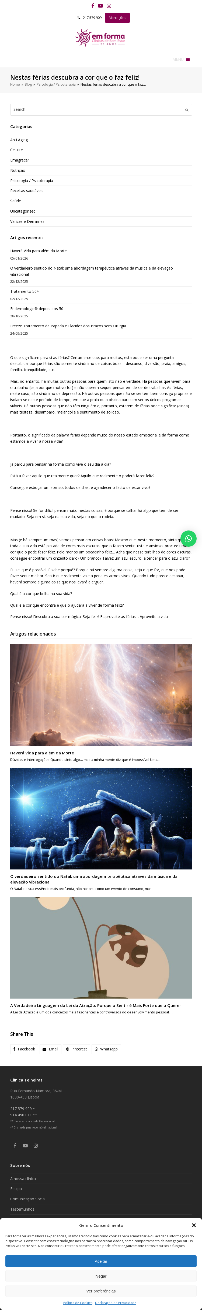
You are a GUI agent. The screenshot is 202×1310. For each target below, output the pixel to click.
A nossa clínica (23, 1178)
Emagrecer (19, 160)
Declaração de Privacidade (115, 1303)
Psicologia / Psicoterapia (31, 180)
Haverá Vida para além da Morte (38, 250)
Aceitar (101, 1261)
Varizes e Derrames (27, 221)
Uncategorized (23, 211)
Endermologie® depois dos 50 (36, 308)
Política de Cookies (77, 1303)
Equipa (16, 1188)
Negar (101, 1276)
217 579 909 (92, 17)
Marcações (117, 17)
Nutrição (17, 170)
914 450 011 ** (23, 1114)
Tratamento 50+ (24, 291)
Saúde (15, 200)
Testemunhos (22, 1209)
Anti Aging (19, 139)
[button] (194, 1225)
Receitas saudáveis (26, 190)
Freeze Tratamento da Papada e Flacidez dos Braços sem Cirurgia (68, 325)
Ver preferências (101, 1291)
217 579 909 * (22, 1108)
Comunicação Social (28, 1198)
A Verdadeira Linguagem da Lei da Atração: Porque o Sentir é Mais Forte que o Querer (95, 1005)
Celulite (16, 149)
